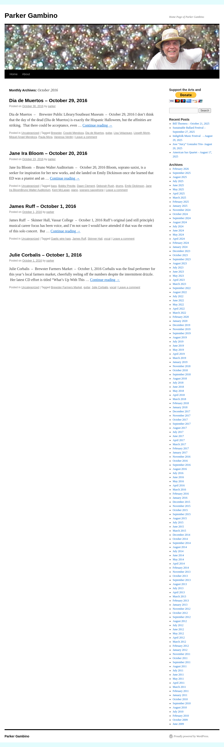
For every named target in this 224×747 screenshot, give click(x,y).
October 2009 (180, 719)
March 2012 (179, 641)
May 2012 (178, 633)
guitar (108, 133)
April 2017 (179, 440)
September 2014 (182, 543)
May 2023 (178, 275)
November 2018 (182, 366)
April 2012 (179, 637)
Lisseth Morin (142, 133)
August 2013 (180, 584)
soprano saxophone (92, 190)
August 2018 (180, 378)
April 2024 (179, 238)
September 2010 (182, 703)
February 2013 (181, 600)
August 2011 (180, 666)
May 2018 (178, 390)
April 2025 (179, 193)
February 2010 (181, 715)
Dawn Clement (86, 186)
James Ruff (79, 238)
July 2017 (178, 432)
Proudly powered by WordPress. (191, 736)
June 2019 (178, 345)
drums (119, 186)
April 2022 (179, 308)
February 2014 (181, 567)
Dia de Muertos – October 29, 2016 (48, 100)
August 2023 (180, 263)
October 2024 (180, 214)
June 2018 (178, 386)
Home (14, 74)
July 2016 (178, 473)
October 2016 (180, 460)
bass (54, 186)
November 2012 (182, 608)
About (26, 74)
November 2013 (182, 571)
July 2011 (178, 670)
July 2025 (178, 181)
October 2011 (180, 658)
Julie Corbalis (100, 287)
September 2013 (182, 580)
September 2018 (182, 374)
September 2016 (182, 464)
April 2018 (179, 395)
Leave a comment (86, 137)
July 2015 (178, 522)
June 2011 (178, 674)
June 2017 (178, 436)
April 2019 (179, 353)
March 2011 (179, 687)
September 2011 (182, 662)
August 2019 (180, 337)
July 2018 (178, 382)
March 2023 (179, 284)
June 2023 (178, 271)
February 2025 (181, 201)
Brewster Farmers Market (66, 287)
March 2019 (179, 358)
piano (74, 190)
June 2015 (178, 526)
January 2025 (180, 205)
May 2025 (178, 189)
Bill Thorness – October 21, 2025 (191, 123)
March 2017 (179, 444)
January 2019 (180, 362)
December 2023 (181, 251)
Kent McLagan (61, 190)
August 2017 (180, 427)
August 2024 (180, 222)
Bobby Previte (66, 186)
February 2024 (181, 242)
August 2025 (180, 177)
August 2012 (180, 621)
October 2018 (180, 370)
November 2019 (182, 329)
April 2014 (179, 563)
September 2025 (182, 173)
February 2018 (181, 403)
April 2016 (179, 485)
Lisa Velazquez (123, 133)
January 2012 (180, 650)
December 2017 (181, 411)
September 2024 (182, 218)
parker (52, 106)
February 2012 (181, 645)
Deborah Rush (105, 186)
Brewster (56, 133)
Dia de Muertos (94, 133)
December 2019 (181, 325)
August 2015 (180, 518)
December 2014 (181, 534)
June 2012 (178, 629)
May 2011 (178, 678)
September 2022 (182, 288)
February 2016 (181, 493)
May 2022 (178, 304)
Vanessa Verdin (63, 137)
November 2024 (182, 210)
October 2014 (180, 538)
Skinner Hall (95, 238)
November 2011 (181, 654)
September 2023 (182, 259)
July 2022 (178, 296)
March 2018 (179, 399)
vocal (107, 238)
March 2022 (179, 312)
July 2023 (178, 267)
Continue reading (97, 125)
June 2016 (178, 477)
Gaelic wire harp (61, 238)
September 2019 (182, 333)
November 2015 (182, 506)
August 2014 (180, 547)
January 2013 (180, 604)
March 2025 (179, 197)
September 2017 (182, 423)
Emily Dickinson (134, 186)
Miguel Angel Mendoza (23, 137)
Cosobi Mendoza (73, 133)
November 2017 (182, 415)
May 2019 (178, 349)
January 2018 (180, 407)
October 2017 (180, 419)
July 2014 (178, 551)
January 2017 (180, 452)
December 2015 (181, 501)
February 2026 (181, 168)
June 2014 (178, 555)
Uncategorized (30, 133)
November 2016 (182, 456)
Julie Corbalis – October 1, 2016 (45, 254)
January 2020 (180, 321)
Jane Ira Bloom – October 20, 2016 (48, 153)
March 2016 (179, 489)
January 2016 (180, 497)
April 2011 (179, 682)
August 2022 (180, 292)
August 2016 (180, 469)
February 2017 (181, 448)
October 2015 (180, 510)
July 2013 (178, 588)
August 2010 (180, 707)
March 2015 (179, 530)
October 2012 (180, 613)
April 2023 (179, 279)
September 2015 (182, 514)
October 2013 (180, 575)
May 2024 (178, 234)
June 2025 (178, 185)
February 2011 (181, 691)
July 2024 (178, 226)
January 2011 (180, 695)
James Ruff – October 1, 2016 (42, 206)
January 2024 (180, 247)
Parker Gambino (31, 15)
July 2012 (178, 625)
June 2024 (178, 230)
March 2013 (179, 596)
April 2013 (179, 592)
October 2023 (180, 255)
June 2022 (178, 300)
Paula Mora (45, 137)
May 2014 (178, 559)
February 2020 (181, 316)
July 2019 (178, 341)
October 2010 (180, 699)
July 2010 (178, 711)
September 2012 (182, 617)
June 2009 (178, 724)
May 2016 (178, 481)
